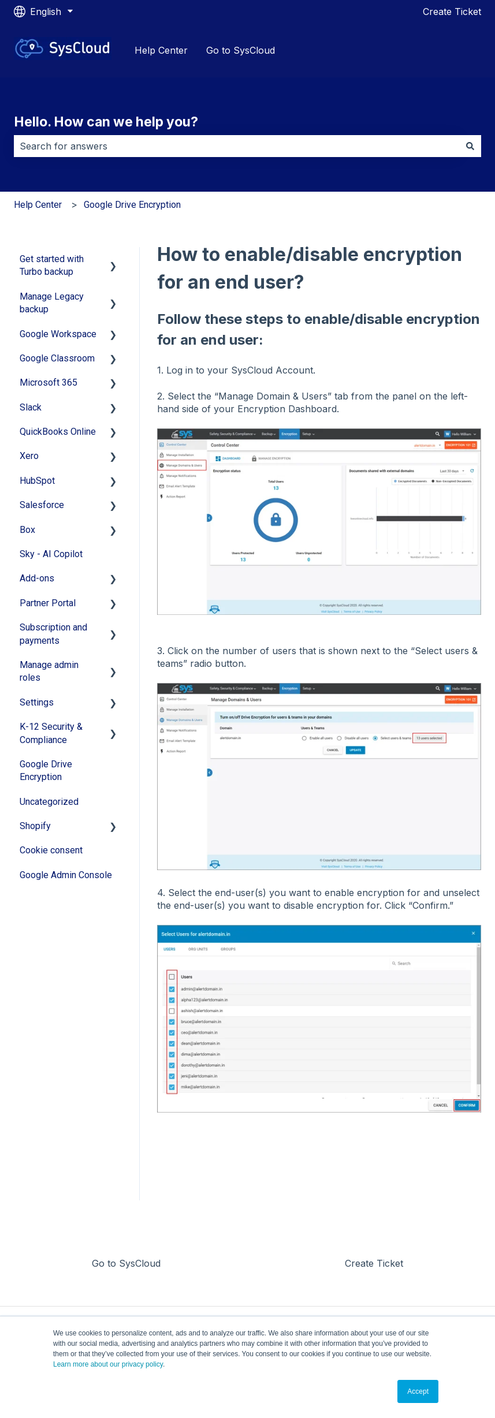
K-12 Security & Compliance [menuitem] (51, 733)
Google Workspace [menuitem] (58, 334)
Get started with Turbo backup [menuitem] (52, 265)
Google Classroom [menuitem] (57, 358)
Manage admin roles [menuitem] (49, 671)
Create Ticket (452, 11)
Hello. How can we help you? (106, 122)
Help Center (161, 50)
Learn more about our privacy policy (108, 1364)
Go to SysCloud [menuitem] (126, 1263)
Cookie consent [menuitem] (51, 850)
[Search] (470, 146)
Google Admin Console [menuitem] (66, 875)
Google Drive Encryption (132, 204)
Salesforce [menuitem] (42, 504)
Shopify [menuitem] (35, 825)
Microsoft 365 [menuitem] (48, 382)
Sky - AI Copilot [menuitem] (51, 553)
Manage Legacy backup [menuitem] (52, 303)
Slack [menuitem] (31, 407)
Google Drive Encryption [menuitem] (46, 770)
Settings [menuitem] (37, 702)
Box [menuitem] (27, 529)
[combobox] (236, 146)
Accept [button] (418, 1391)
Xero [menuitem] (29, 455)
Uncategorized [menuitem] (49, 801)
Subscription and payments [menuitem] (53, 633)
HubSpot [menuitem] (37, 480)
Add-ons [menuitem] (37, 578)
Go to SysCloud (240, 50)
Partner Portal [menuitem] (48, 603)
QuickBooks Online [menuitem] (58, 431)
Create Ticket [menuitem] (374, 1263)
